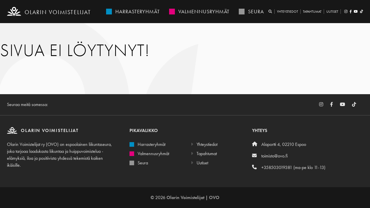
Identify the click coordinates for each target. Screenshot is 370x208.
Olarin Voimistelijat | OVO (192, 197)
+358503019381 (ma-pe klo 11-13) (288, 167)
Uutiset (332, 11)
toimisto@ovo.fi (270, 156)
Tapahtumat (312, 11)
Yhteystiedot (287, 11)
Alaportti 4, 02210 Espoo (279, 144)
